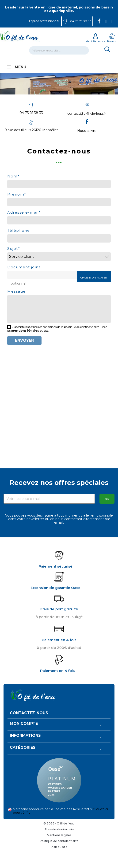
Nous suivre (86, 131)
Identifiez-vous (95, 39)
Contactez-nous (29, 713)
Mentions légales (59, 835)
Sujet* (13, 248)
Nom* (13, 176)
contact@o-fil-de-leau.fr (86, 113)
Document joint (23, 267)
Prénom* (16, 194)
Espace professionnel (44, 21)
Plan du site (59, 847)
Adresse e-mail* (24, 212)
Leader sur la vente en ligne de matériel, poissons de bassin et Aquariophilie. (59, 9)
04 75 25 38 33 (31, 113)
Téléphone (18, 230)
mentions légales (25, 330)
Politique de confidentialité (59, 841)
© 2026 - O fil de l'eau (59, 823)
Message (16, 291)
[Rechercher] (59, 50)
